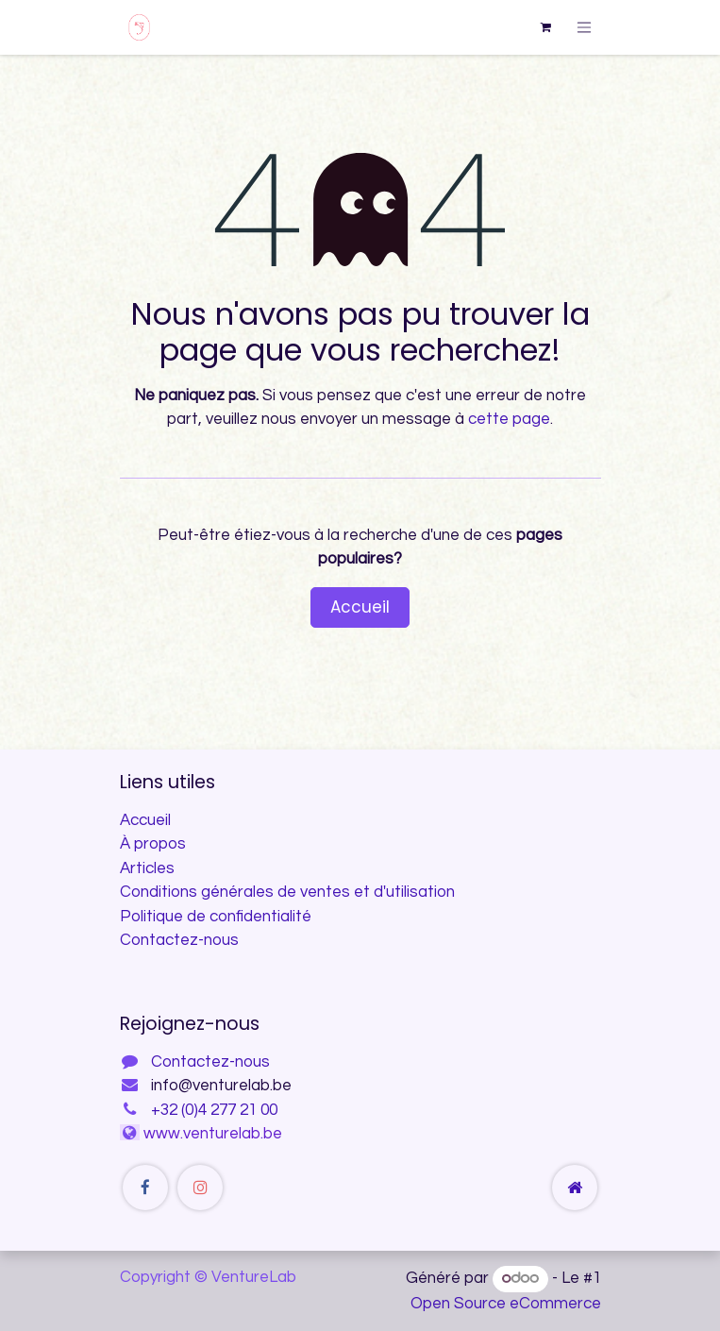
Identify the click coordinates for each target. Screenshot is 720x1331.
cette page (509, 419)
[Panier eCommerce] (545, 27)
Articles (147, 868)
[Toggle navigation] (584, 26)
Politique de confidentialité (215, 916)
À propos (153, 843)
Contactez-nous (179, 940)
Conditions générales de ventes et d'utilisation (287, 892)
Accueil (360, 607)
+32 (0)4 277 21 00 (214, 1110)
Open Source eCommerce (505, 1303)
